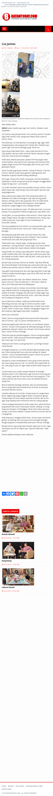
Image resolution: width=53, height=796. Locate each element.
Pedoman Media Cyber (34, 786)
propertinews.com (8, 3)
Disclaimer (20, 786)
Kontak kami (6, 789)
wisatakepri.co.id (23, 3)
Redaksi (11, 786)
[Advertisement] (26, 464)
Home (4, 786)
